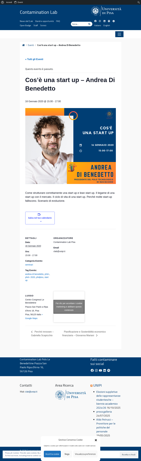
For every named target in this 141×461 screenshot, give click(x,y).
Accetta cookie (52, 454)
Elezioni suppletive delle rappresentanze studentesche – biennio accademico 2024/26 (108, 400)
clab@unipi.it (31, 391)
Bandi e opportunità (44, 21)
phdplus (39, 277)
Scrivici (43, 25)
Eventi (31, 45)
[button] (95, 439)
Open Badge (25, 25)
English (107, 25)
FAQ (58, 21)
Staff (36, 25)
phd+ (47, 274)
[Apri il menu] (119, 34)
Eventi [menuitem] (18, 2)
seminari (29, 265)
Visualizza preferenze (85, 454)
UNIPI (97, 385)
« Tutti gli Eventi (34, 59)
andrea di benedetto (34, 274)
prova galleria (104, 412)
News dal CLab (26, 21)
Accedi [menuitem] (9, 2)
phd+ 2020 (30, 277)
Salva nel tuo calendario (40, 218)
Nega (67, 454)
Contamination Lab (38, 12)
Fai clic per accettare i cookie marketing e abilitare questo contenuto (69, 306)
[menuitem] (2, 2)
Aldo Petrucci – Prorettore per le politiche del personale (105, 425)
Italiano (97, 25)
